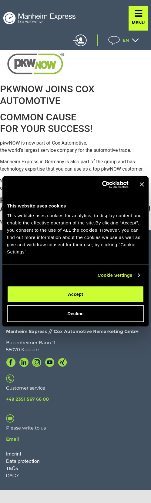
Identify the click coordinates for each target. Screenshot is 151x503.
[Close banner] (142, 184)
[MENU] (138, 13)
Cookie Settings (115, 275)
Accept (75, 293)
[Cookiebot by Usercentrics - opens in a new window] (102, 184)
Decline (75, 313)
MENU (138, 22)
